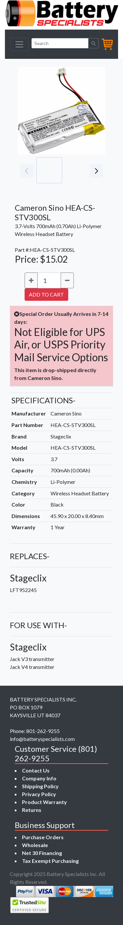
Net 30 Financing (42, 853)
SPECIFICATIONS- (43, 400)
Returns (31, 810)
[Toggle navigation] (19, 44)
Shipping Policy (40, 786)
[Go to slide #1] (49, 170)
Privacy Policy (39, 794)
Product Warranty (44, 802)
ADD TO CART (46, 294)
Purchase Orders (43, 837)
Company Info (39, 778)
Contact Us (36, 770)
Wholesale (35, 845)
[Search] (60, 43)
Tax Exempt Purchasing (50, 861)
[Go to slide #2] (78, 170)
